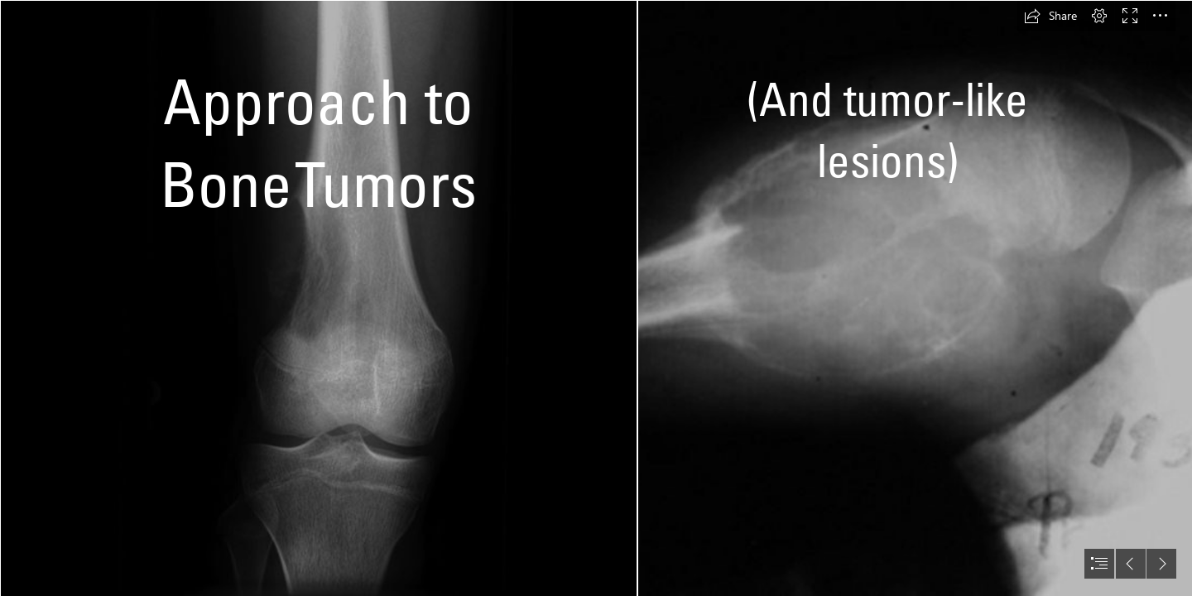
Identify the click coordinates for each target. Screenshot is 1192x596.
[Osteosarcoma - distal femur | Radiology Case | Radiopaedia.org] (318, 298)
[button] (1050, 16)
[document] (596, 298)
